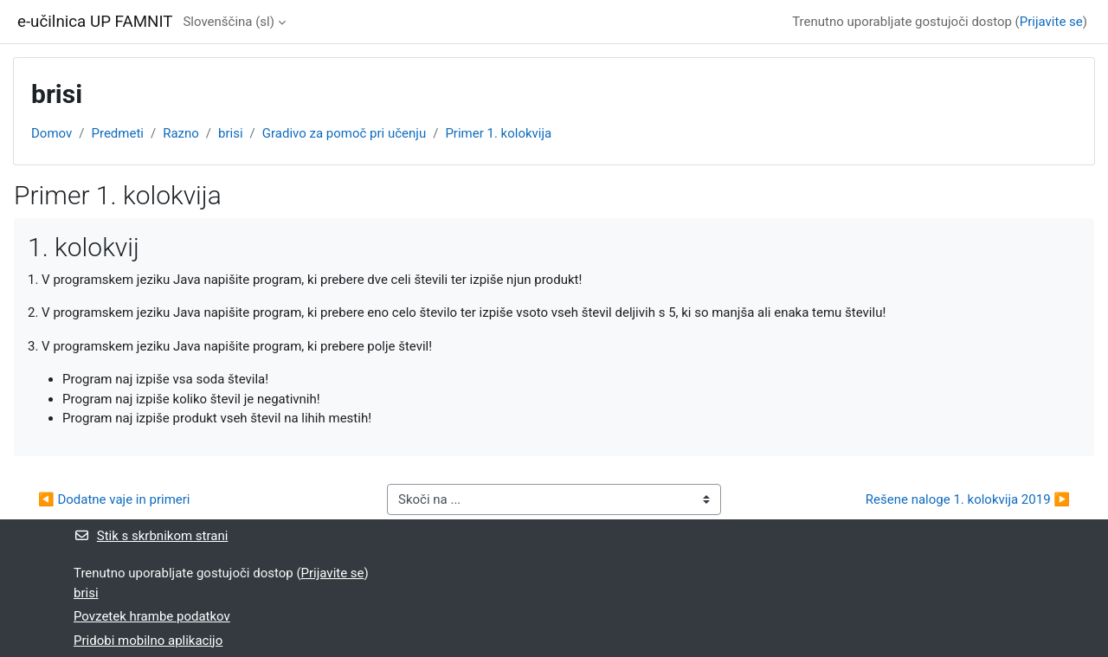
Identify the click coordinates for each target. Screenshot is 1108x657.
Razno (181, 133)
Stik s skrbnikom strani (151, 536)
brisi (230, 133)
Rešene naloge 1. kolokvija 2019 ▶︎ (968, 499)
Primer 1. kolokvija (498, 133)
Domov (51, 133)
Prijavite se (1051, 21)
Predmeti (117, 133)
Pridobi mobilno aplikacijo (148, 640)
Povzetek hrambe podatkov (152, 616)
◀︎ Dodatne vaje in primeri (114, 499)
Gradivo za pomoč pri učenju (344, 133)
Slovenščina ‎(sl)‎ (228, 21)
